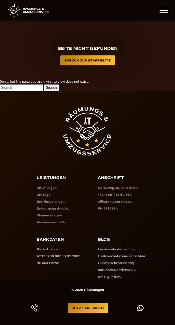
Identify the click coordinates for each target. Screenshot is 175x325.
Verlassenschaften (52, 222)
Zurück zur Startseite (87, 60)
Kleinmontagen (49, 215)
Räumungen (46, 188)
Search (51, 87)
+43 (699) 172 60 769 (137, 10)
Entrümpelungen (50, 201)
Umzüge (43, 194)
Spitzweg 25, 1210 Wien (118, 188)
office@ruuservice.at (115, 201)
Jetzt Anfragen (88, 308)
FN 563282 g (108, 208)
